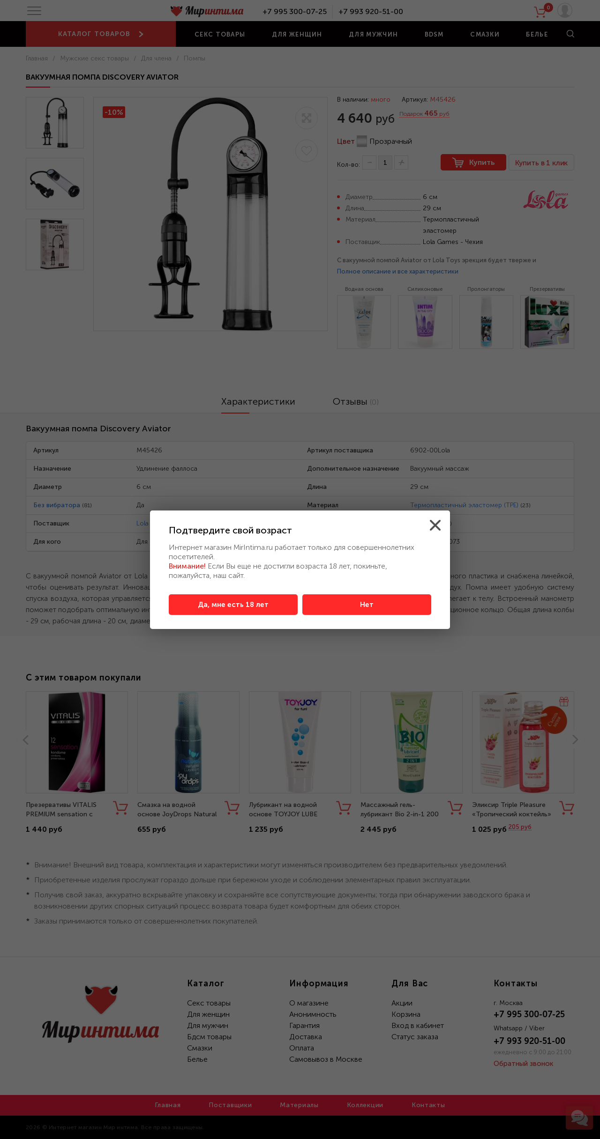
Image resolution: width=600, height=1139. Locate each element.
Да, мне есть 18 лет (233, 604)
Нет (367, 604)
